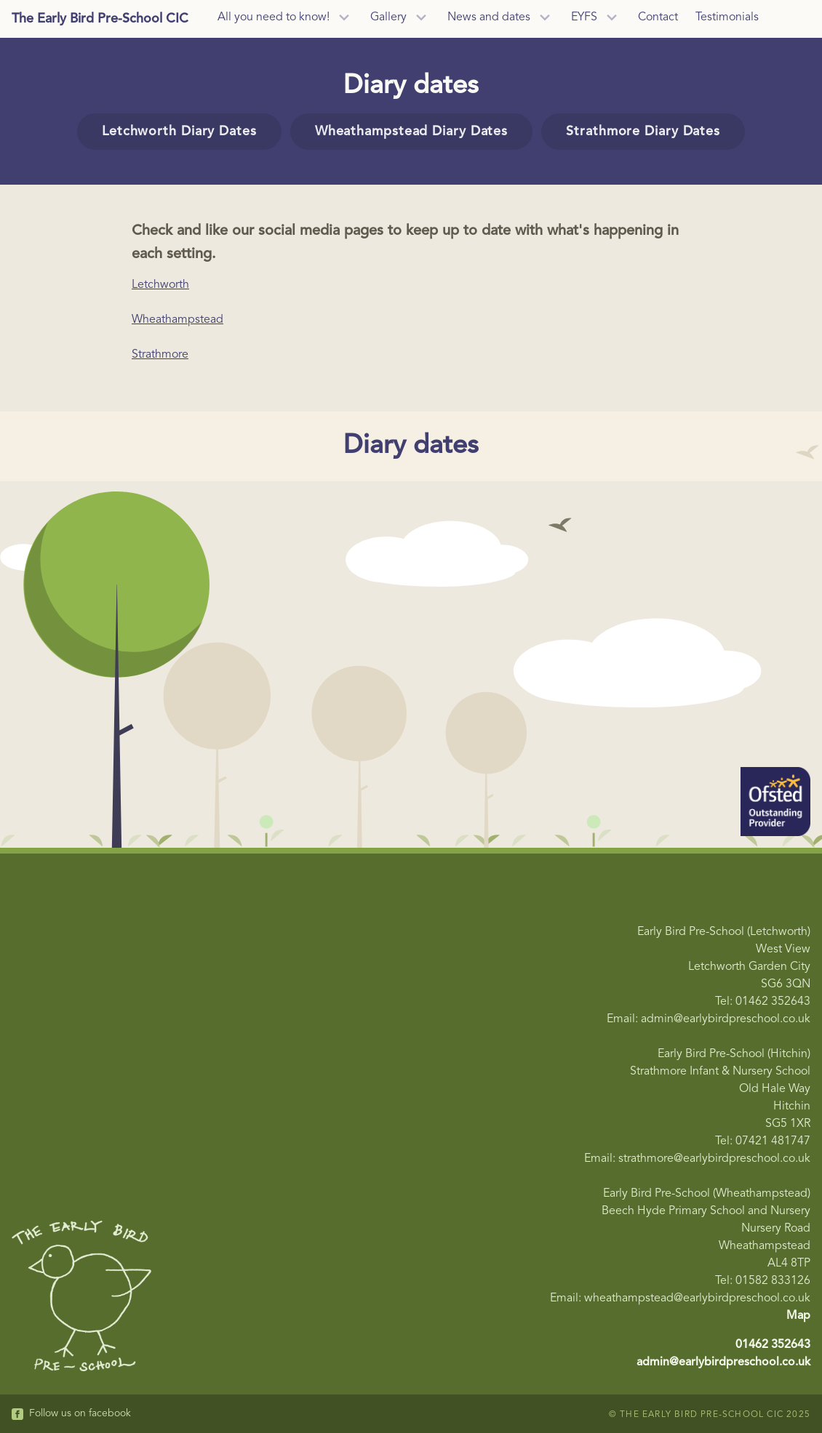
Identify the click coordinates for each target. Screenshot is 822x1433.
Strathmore (160, 355)
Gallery (388, 17)
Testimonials (727, 17)
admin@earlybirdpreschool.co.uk (723, 1362)
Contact (658, 17)
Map (798, 1316)
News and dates (488, 17)
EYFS (584, 17)
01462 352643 (772, 1345)
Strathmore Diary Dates (643, 131)
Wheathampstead (177, 320)
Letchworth (160, 285)
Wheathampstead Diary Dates (411, 131)
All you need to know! (274, 17)
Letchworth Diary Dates (179, 131)
